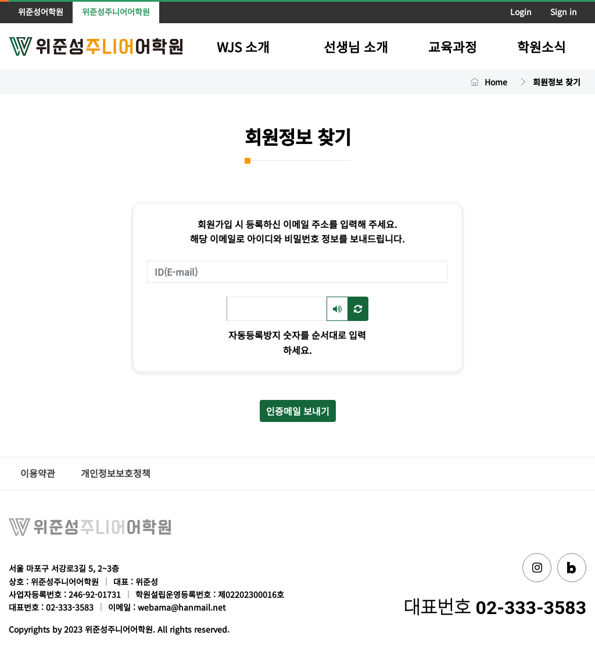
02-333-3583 (531, 608)
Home (496, 82)
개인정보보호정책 (115, 473)
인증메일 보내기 (297, 411)
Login (521, 11)
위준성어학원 (40, 11)
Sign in (563, 11)
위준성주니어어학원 (116, 11)
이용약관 (37, 473)
